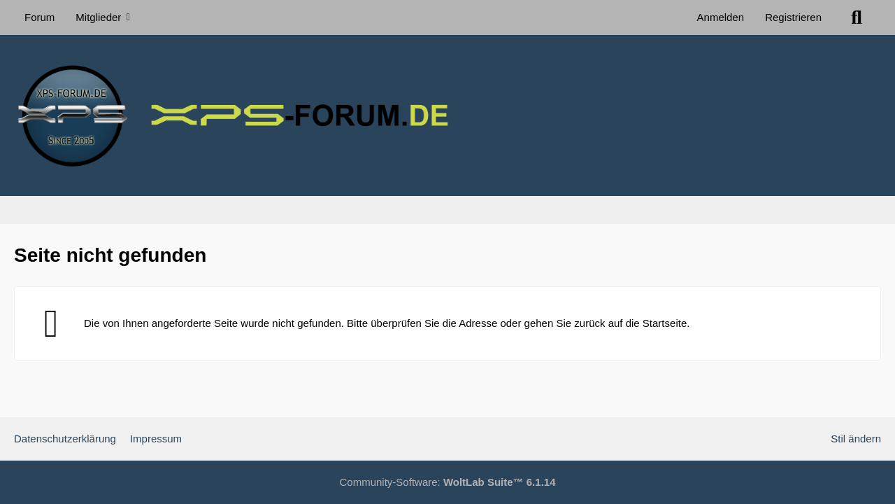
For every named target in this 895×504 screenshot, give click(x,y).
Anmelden (721, 17)
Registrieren (793, 17)
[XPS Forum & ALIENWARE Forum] (447, 115)
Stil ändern (856, 438)
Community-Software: (448, 482)
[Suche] (856, 17)
